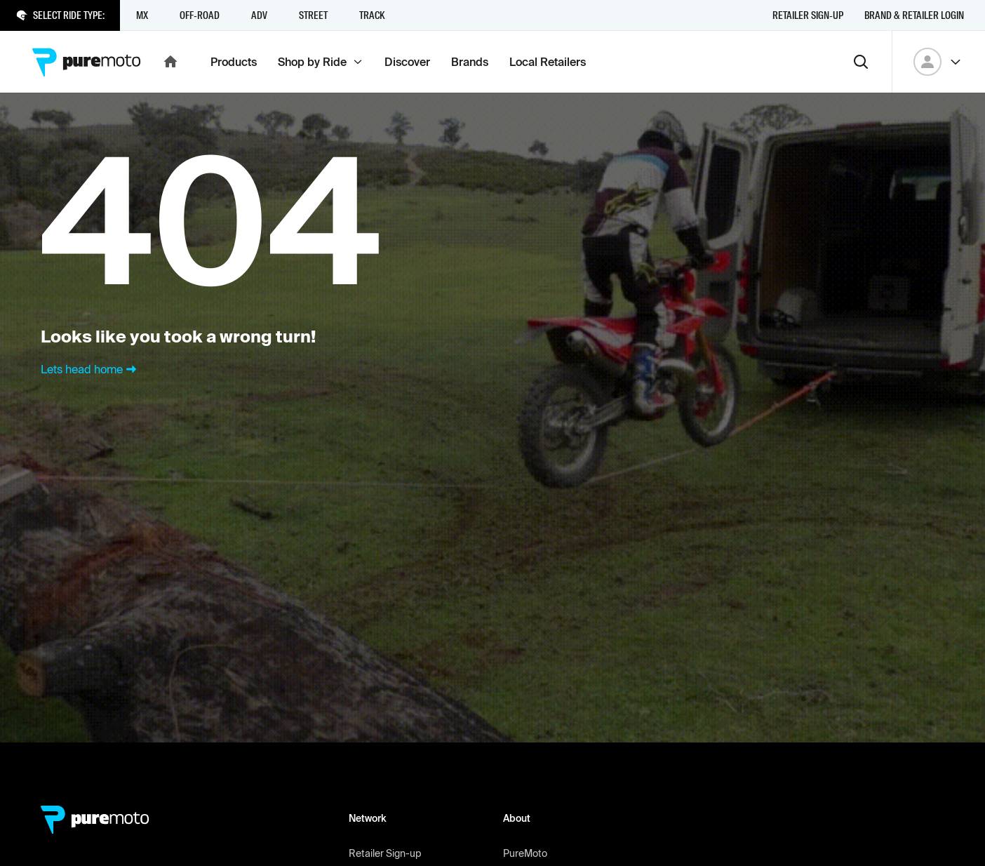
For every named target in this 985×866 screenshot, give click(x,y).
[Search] (860, 61)
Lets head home (90, 369)
